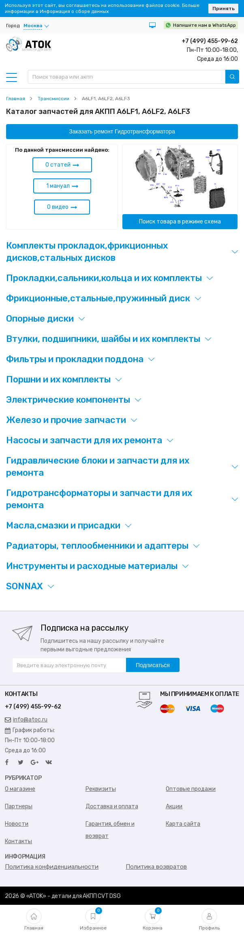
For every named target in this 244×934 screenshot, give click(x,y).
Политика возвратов (156, 866)
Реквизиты (101, 789)
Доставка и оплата (112, 806)
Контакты (18, 841)
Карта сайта (183, 823)
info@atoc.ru (26, 719)
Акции (174, 806)
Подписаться (153, 665)
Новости (16, 823)
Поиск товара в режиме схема (180, 221)
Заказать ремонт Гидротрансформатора (122, 131)
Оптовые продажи (191, 789)
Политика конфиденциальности (51, 866)
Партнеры (18, 806)
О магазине (20, 789)
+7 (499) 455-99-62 (210, 41)
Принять (223, 8)
